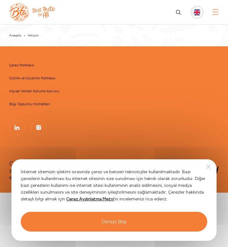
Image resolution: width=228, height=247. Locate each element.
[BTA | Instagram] (38, 127)
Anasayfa (15, 35)
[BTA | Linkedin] (17, 127)
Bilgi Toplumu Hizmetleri (29, 104)
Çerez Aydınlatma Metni (90, 210)
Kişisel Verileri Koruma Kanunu (34, 91)
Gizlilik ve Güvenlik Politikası (32, 78)
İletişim (33, 35)
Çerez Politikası (21, 65)
